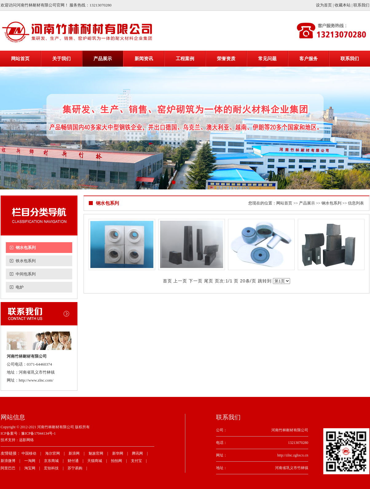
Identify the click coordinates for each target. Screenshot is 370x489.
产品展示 (307, 203)
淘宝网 (29, 468)
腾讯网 (137, 453)
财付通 (73, 461)
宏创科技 (51, 468)
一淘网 (29, 461)
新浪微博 (8, 461)
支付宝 (136, 461)
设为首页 (324, 5)
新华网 (117, 453)
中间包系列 (26, 274)
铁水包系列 (26, 260)
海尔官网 (52, 453)
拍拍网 (116, 461)
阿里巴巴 (8, 468)
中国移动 (29, 453)
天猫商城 (94, 461)
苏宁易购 (75, 468)
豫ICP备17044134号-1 (38, 433)
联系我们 (361, 5)
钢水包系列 (26, 247)
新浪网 (74, 453)
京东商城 (51, 461)
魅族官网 (96, 453)
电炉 (20, 287)
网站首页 (284, 203)
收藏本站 (343, 5)
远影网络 (26, 440)
